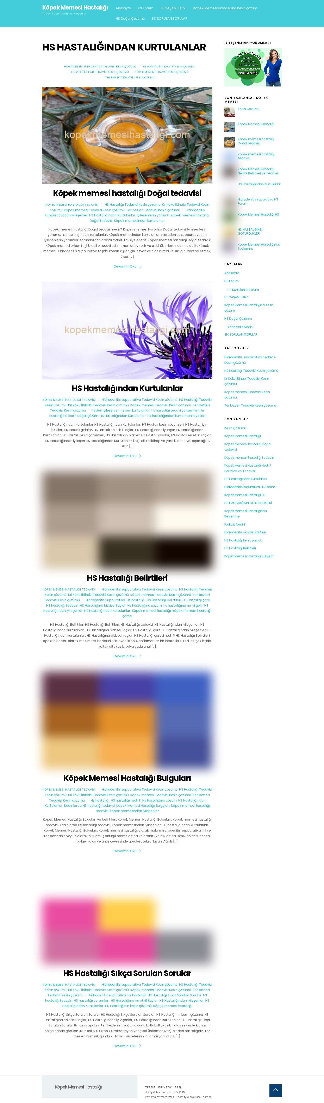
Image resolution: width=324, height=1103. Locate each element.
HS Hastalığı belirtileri (164, 600)
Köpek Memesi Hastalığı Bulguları (127, 778)
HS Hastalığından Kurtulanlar (112, 215)
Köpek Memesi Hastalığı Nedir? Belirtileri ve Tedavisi (258, 171)
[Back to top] (275, 1090)
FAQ (178, 1087)
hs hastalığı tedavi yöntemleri (175, 410)
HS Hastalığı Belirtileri (127, 578)
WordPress (167, 1097)
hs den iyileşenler (105, 410)
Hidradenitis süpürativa (107, 995)
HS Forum (145, 8)
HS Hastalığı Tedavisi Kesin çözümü (169, 66)
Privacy (165, 1087)
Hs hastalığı (135, 600)
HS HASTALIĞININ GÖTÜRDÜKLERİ (250, 232)
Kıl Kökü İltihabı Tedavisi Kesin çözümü (100, 72)
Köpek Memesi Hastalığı (256, 124)
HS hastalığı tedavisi (62, 605)
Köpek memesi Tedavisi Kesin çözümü (162, 72)
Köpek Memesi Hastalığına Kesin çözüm (225, 8)
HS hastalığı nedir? (126, 800)
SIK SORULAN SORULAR (169, 18)
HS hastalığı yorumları (91, 1000)
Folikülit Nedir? (234, 524)
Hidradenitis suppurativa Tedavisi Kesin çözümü (100, 66)
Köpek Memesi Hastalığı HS (258, 214)
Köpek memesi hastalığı (151, 610)
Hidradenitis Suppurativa (105, 600)
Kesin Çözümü (249, 109)
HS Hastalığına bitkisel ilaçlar (103, 605)
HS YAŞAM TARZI (173, 8)
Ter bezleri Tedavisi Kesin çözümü (130, 77)
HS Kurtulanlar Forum (243, 290)
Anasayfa (123, 8)
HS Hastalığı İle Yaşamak (243, 540)
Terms (150, 1087)
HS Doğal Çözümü (130, 18)
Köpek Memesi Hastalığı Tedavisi (72, 205)
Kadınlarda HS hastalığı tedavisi (89, 805)
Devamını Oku (125, 266)
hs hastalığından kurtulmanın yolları (176, 415)
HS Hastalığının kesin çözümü (128, 1005)
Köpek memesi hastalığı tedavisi (256, 156)
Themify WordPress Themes (193, 1097)
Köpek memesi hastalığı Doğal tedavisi (127, 193)
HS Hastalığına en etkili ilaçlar (134, 1000)
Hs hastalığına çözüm (144, 605)
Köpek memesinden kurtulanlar (139, 220)
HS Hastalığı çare (196, 600)
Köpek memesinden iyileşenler (134, 811)
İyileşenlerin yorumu (153, 215)
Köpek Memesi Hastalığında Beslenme (259, 246)
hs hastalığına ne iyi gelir (183, 605)
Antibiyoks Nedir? (241, 327)
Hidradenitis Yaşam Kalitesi (245, 532)
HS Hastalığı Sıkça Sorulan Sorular (127, 973)
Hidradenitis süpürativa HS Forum (258, 201)
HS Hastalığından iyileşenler (181, 1000)
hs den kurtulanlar (135, 410)
